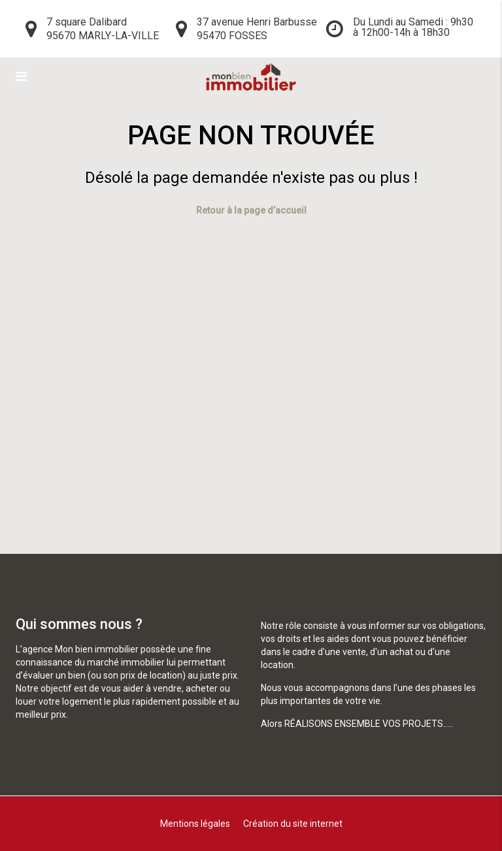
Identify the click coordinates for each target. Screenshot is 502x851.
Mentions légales (195, 823)
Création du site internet (293, 823)
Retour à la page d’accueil (251, 210)
